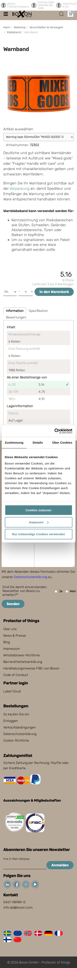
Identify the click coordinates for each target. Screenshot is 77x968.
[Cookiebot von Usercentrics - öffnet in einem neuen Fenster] (54, 431)
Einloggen (10, 721)
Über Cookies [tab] (62, 442)
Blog (6, 642)
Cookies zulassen (39, 510)
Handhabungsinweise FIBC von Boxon (31, 668)
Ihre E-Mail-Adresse (16, 859)
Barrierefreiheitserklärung (22, 662)
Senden (13, 604)
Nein (71, 591)
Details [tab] (38, 442)
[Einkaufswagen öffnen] (70, 14)
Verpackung (19, 188)
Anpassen (38, 522)
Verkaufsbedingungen (19, 727)
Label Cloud (12, 691)
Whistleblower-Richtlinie (21, 655)
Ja (58, 591)
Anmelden (60, 865)
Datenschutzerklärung (30, 577)
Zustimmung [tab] (14, 442)
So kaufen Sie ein (16, 714)
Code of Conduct (15, 675)
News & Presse (14, 635)
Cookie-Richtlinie (16, 740)
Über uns (10, 629)
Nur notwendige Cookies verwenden (38, 534)
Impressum (11, 649)
